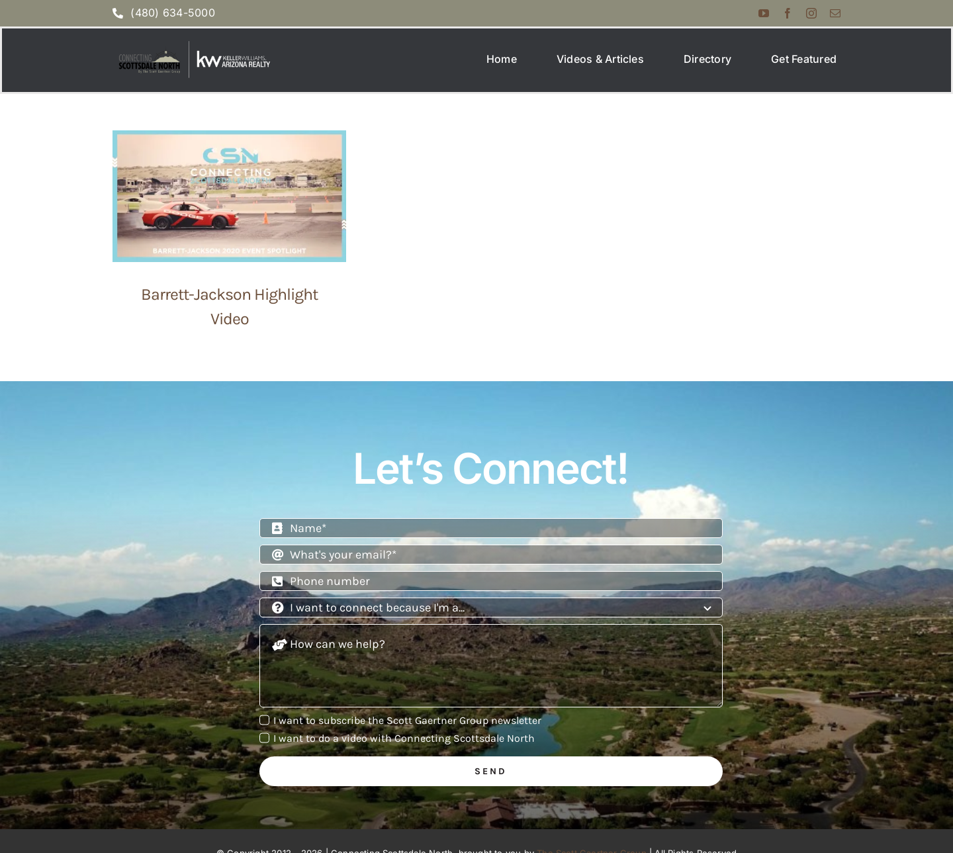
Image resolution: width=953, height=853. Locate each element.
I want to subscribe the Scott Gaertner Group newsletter (407, 729)
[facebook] (787, 13)
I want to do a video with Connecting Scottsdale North (404, 747)
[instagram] (811, 13)
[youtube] (763, 13)
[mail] (835, 13)
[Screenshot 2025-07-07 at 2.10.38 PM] (193, 48)
